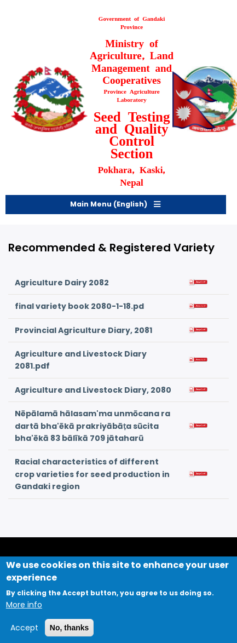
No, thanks (69, 632)
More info (24, 610)
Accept (24, 632)
